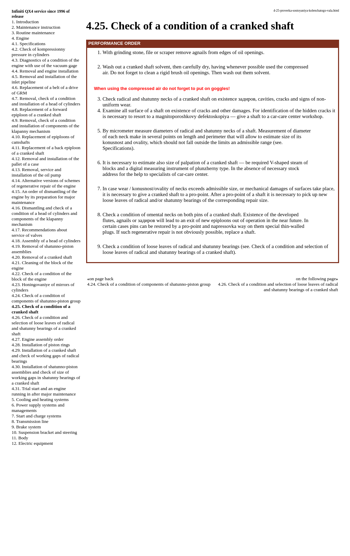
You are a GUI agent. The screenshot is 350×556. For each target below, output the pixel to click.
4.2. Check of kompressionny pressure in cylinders (38, 52)
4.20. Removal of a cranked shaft (42, 257)
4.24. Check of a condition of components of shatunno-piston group (46, 298)
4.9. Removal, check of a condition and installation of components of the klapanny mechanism (45, 126)
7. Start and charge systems (36, 415)
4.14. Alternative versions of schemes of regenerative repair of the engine (46, 183)
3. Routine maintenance (33, 32)
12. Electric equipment (32, 443)
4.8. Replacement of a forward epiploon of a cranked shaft (39, 112)
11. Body (20, 437)
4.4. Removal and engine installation (45, 71)
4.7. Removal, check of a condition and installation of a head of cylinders (46, 101)
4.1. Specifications (28, 43)
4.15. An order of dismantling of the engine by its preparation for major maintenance (44, 197)
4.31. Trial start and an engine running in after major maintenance (44, 391)
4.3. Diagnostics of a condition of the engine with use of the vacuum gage (45, 62)
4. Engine (20, 38)
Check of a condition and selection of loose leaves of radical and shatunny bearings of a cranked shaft (215, 249)
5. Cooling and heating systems (40, 399)
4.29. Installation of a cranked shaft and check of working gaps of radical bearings (45, 356)
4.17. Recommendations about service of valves (39, 232)
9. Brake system (26, 426)
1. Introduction (25, 21)
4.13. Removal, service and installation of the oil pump (36, 172)
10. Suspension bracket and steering (44, 432)
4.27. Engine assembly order (38, 339)
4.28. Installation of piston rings (41, 344)
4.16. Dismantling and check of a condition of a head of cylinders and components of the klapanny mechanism (44, 216)
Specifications (117, 148)
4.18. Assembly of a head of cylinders (46, 240)
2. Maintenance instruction (36, 27)
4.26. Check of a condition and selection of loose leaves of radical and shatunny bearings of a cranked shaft (44, 325)
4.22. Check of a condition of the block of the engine (41, 276)
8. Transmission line (30, 421)
